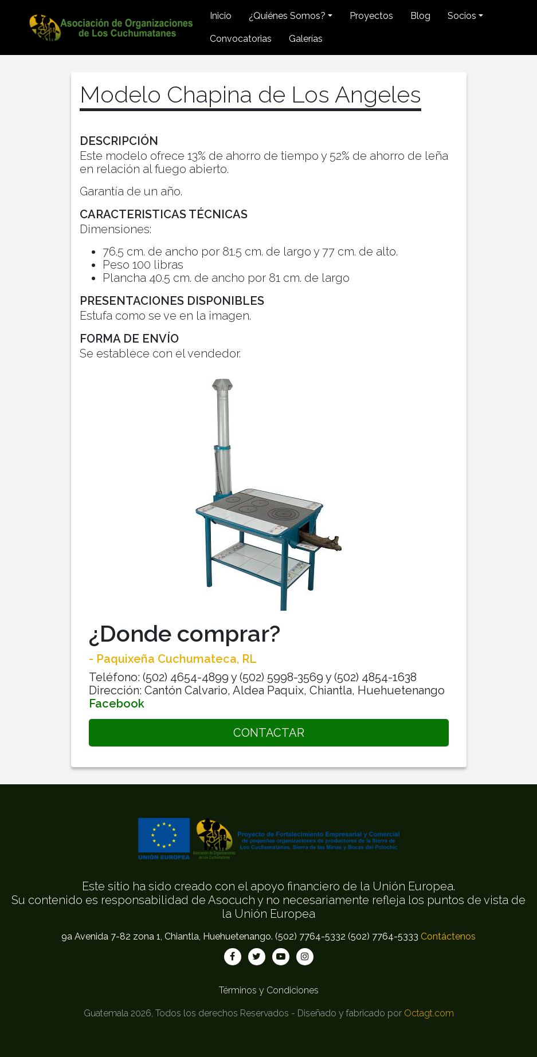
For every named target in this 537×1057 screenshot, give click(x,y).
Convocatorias (241, 38)
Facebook (116, 703)
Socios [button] (462, 15)
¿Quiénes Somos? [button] (287, 15)
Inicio (221, 15)
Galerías (306, 38)
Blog (420, 15)
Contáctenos (448, 936)
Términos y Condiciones (269, 990)
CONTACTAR (268, 733)
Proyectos (371, 15)
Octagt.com (429, 1013)
